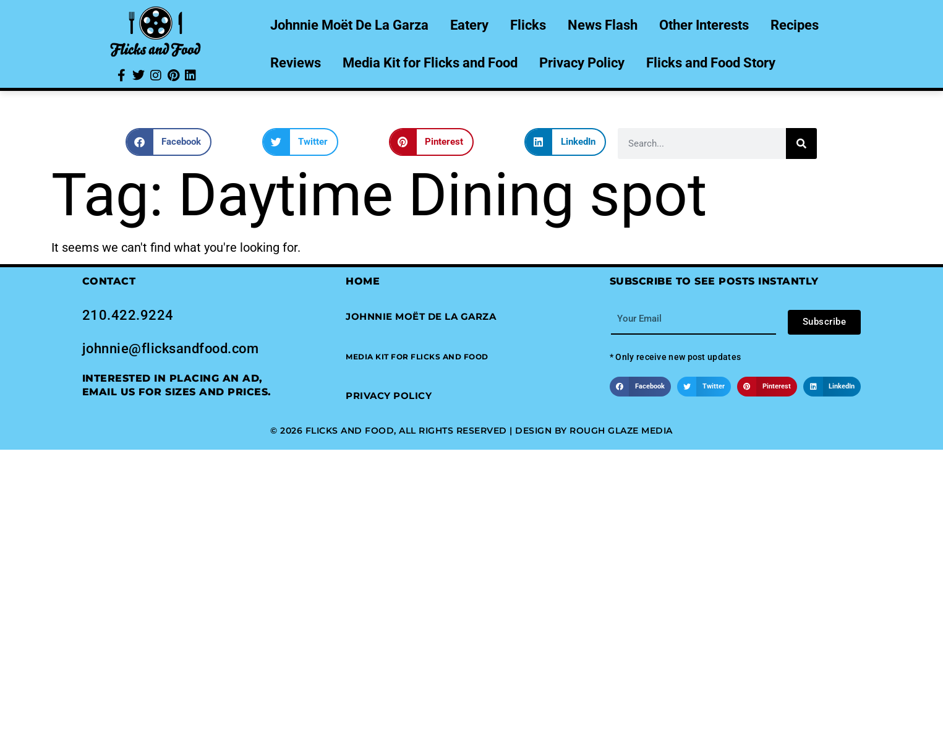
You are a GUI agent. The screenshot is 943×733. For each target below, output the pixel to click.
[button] (169, 142)
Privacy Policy (582, 63)
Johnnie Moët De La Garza (349, 25)
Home (363, 281)
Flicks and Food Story (710, 63)
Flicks (528, 25)
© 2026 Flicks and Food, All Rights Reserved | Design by (420, 430)
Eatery (469, 25)
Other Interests (704, 25)
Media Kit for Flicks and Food (430, 63)
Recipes (794, 25)
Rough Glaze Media (621, 430)
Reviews (295, 63)
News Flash (603, 25)
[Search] (801, 143)
